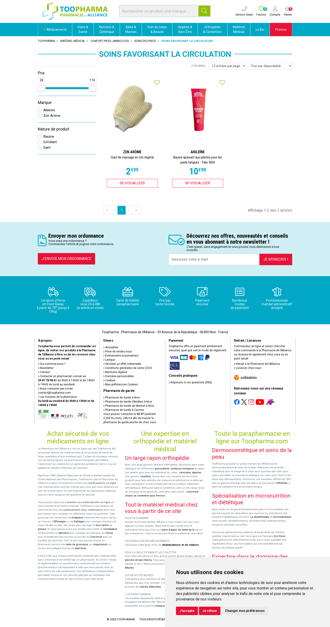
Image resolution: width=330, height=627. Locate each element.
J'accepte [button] (187, 611)
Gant (46, 147)
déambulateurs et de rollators (180, 544)
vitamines (80, 548)
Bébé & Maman (131, 29)
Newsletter (46, 368)
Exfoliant (50, 142)
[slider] (42, 88)
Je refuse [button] (210, 611)
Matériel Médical (239, 29)
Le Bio (260, 29)
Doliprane (77, 517)
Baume (48, 136)
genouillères (162, 468)
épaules (196, 472)
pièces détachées (150, 586)
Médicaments (55, 29)
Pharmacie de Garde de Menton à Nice (128, 405)
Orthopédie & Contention (212, 29)
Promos (281, 29)
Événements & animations (121, 355)
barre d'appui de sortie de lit (178, 529)
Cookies (109, 380)
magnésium (100, 544)
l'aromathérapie (282, 516)
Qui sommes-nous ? (51, 363)
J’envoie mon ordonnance (66, 258)
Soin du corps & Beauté (157, 29)
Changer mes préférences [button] (245, 611)
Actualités (110, 347)
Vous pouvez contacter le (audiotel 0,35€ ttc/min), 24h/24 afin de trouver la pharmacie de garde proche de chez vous (129, 418)
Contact (44, 372)
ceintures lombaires (182, 468)
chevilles (145, 476)
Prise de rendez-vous (117, 351)
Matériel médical (72, 41)
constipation (110, 529)
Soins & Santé (82, 29)
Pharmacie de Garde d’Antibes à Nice (127, 401)
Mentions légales (115, 372)
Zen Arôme (51, 116)
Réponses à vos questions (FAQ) (190, 382)
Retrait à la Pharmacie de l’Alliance (257, 363)
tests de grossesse (77, 544)
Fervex (109, 533)
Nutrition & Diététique (106, 29)
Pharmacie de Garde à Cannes (123, 410)
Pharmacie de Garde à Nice (121, 397)
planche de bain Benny (138, 560)
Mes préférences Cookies (120, 384)
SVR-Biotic (282, 483)
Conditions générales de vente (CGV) (127, 368)
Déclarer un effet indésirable (122, 363)
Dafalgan (79, 521)
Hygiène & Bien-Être (185, 29)
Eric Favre (279, 536)
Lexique (109, 359)
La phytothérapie (259, 516)
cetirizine (63, 533)
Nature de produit (53, 129)
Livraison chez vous (247, 368)
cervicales (185, 472)
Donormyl (96, 536)
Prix (41, 73)
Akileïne (49, 110)
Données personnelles (118, 376)
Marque (45, 102)
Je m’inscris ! (275, 259)
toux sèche (102, 525)
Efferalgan (60, 521)
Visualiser (132, 183)
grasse (42, 529)
